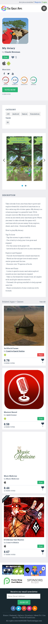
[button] (3, 159)
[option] (19, 159)
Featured (13, 615)
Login (44, 2)
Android (15, 114)
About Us (37, 615)
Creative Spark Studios (15, 351)
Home (5, 615)
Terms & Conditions (27, 617)
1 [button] (22, 186)
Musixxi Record (10, 412)
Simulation (34, 114)
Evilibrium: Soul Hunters (14, 540)
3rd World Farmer (11, 348)
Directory (29, 615)
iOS (8, 114)
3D (8, 122)
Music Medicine (10, 476)
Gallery (21, 615)
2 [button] (26, 186)
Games (24, 114)
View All (42, 302)
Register (38, 2)
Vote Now (10, 89)
